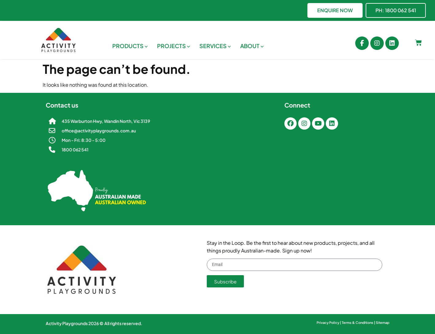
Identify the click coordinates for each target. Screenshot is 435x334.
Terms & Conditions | (359, 323)
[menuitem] (130, 46)
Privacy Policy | (329, 323)
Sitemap (382, 323)
